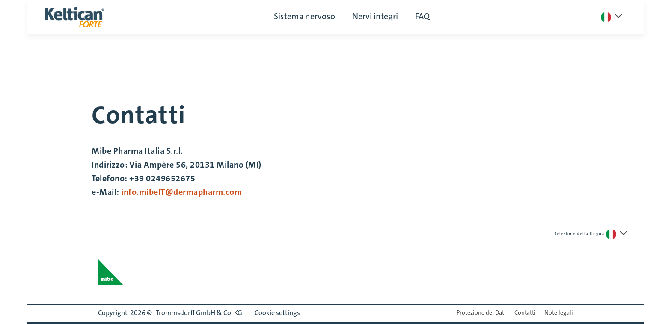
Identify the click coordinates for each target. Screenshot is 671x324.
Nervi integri (375, 17)
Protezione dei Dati (481, 313)
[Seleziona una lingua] (611, 17)
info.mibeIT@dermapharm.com (182, 191)
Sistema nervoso (304, 17)
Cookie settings (277, 313)
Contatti (525, 313)
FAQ (422, 17)
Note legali (558, 313)
